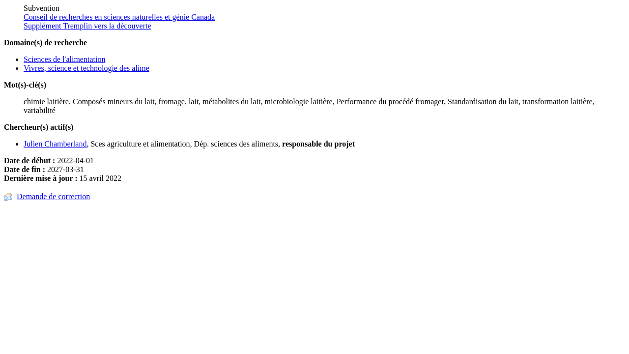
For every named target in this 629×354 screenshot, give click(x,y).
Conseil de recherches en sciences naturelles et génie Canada (119, 17)
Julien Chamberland (55, 144)
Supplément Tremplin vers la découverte (87, 26)
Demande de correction (53, 196)
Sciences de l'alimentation (64, 59)
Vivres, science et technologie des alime (86, 68)
